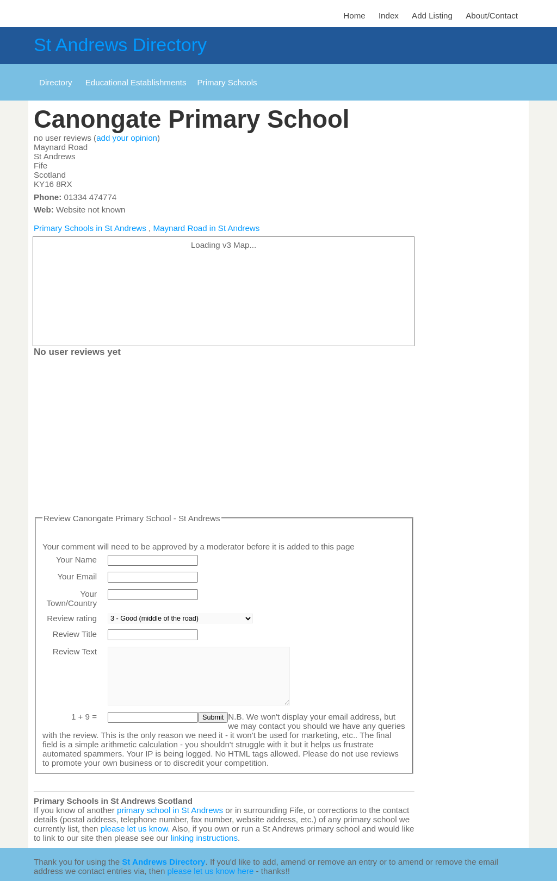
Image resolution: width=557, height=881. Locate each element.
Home (354, 15)
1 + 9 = (84, 716)
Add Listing (432, 15)
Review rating (72, 618)
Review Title (74, 634)
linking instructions (204, 837)
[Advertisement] (224, 437)
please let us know (134, 828)
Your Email (77, 576)
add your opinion (126, 137)
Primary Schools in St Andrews (90, 228)
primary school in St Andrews (170, 810)
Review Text (75, 651)
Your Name (76, 559)
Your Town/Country (72, 598)
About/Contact (492, 15)
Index (389, 15)
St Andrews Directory (120, 44)
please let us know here (211, 871)
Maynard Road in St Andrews (206, 228)
